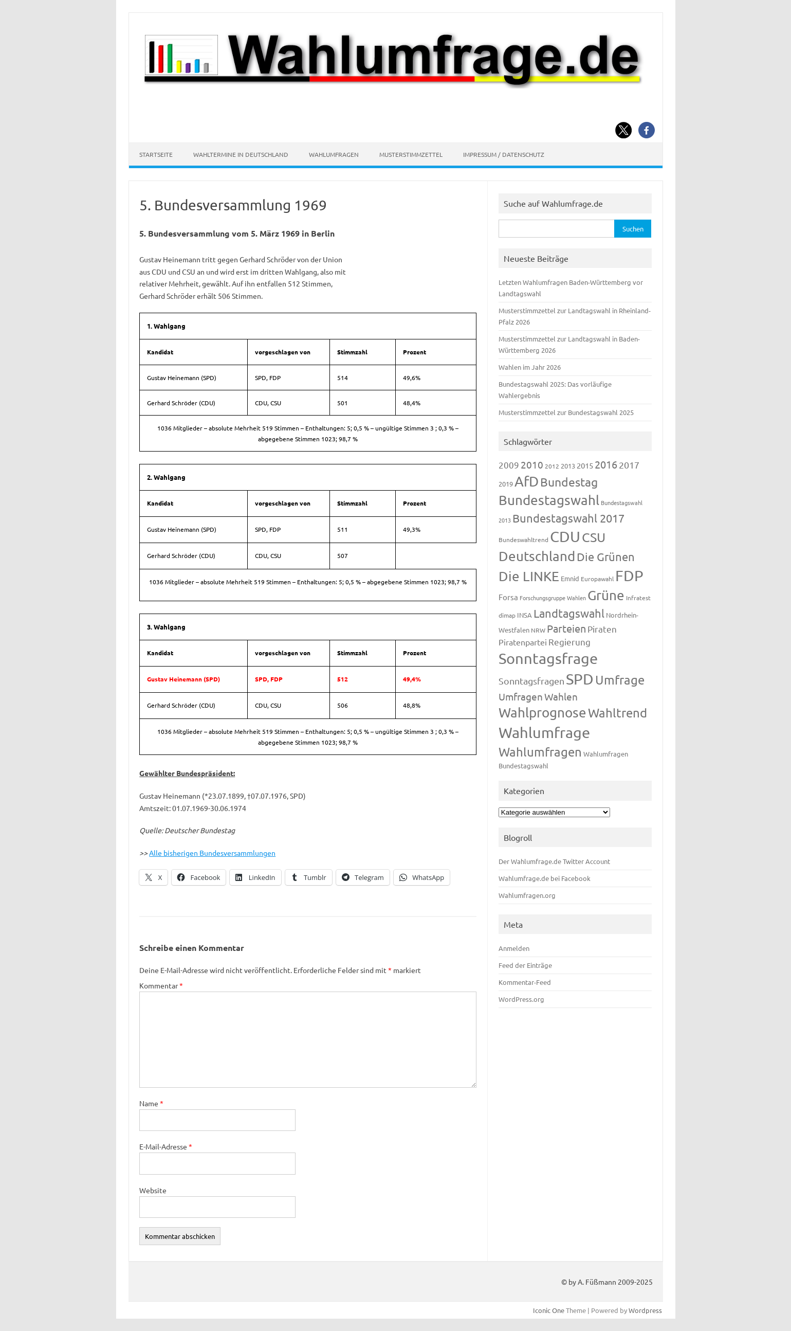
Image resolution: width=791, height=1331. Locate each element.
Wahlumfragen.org (527, 895)
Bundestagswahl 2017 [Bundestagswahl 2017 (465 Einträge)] (568, 518)
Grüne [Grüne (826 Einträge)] (605, 595)
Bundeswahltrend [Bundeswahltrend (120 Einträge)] (523, 539)
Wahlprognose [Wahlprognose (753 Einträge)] (542, 713)
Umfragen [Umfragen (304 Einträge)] (521, 696)
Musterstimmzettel (411, 154)
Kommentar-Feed (525, 982)
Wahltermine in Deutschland (240, 154)
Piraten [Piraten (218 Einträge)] (602, 628)
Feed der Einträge (525, 965)
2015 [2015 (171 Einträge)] (585, 465)
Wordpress (645, 1310)
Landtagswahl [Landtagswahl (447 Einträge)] (569, 613)
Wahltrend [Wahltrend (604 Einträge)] (617, 712)
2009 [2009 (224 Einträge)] (509, 464)
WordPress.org (521, 999)
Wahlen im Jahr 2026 (530, 367)
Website (153, 1190)
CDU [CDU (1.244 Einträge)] (565, 536)
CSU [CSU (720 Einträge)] (593, 537)
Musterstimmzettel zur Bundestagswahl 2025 (566, 412)
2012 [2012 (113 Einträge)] (552, 466)
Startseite (156, 154)
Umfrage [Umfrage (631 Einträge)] (620, 679)
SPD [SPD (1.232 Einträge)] (580, 679)
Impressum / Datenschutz (503, 154)
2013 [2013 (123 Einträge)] (568, 465)
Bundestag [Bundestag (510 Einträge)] (569, 481)
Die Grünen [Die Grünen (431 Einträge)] (606, 556)
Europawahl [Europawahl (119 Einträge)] (597, 578)
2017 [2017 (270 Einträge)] (629, 464)
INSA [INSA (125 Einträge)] (524, 614)
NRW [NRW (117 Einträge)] (538, 630)
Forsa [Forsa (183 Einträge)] (508, 597)
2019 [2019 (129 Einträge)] (506, 483)
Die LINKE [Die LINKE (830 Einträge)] (529, 576)
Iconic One (548, 1310)
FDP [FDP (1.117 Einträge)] (629, 575)
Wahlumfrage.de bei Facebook (545, 878)
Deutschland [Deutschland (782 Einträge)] (537, 556)
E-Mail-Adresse (165, 1146)
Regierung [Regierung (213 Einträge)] (569, 641)
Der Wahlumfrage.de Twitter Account (554, 861)
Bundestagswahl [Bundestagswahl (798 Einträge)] (549, 500)
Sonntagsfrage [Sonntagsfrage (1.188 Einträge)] (548, 658)
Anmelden (514, 948)
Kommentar (161, 985)
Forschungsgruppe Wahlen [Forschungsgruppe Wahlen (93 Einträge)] (553, 597)
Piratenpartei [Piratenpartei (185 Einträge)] (523, 642)
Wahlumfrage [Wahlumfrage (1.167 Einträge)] (544, 732)
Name (151, 1103)
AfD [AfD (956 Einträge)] (526, 481)
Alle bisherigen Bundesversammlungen (212, 852)
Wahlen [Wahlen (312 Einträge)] (561, 696)
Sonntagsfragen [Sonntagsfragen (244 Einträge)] (531, 680)
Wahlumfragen (334, 154)
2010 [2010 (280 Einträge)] (532, 464)
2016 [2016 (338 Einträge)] (606, 464)
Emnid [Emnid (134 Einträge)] (570, 578)
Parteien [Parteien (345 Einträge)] (566, 628)
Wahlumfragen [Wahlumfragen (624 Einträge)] (540, 751)
